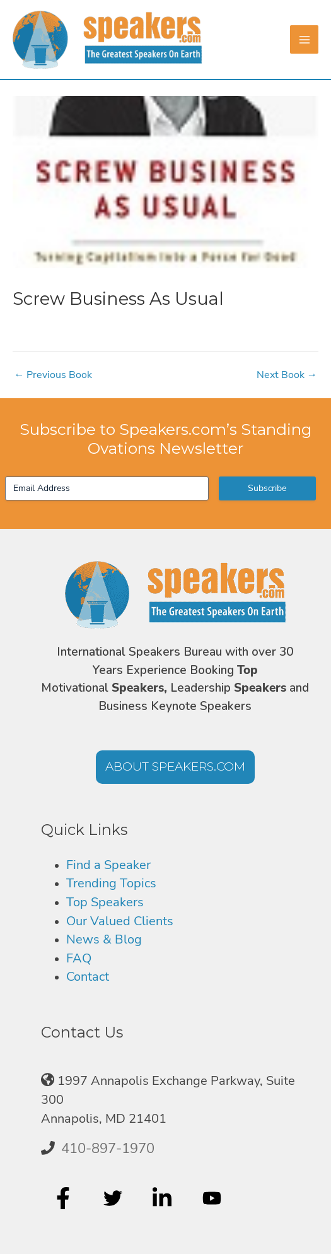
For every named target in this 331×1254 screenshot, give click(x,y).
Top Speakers (105, 902)
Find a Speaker (108, 864)
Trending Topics (111, 883)
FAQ (78, 958)
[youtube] (213, 1197)
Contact (87, 976)
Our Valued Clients (119, 921)
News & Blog (104, 939)
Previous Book (53, 375)
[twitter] (114, 1197)
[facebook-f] (65, 1197)
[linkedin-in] (164, 1197)
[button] (175, 767)
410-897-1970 (107, 1148)
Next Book (287, 375)
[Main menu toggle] (304, 39)
